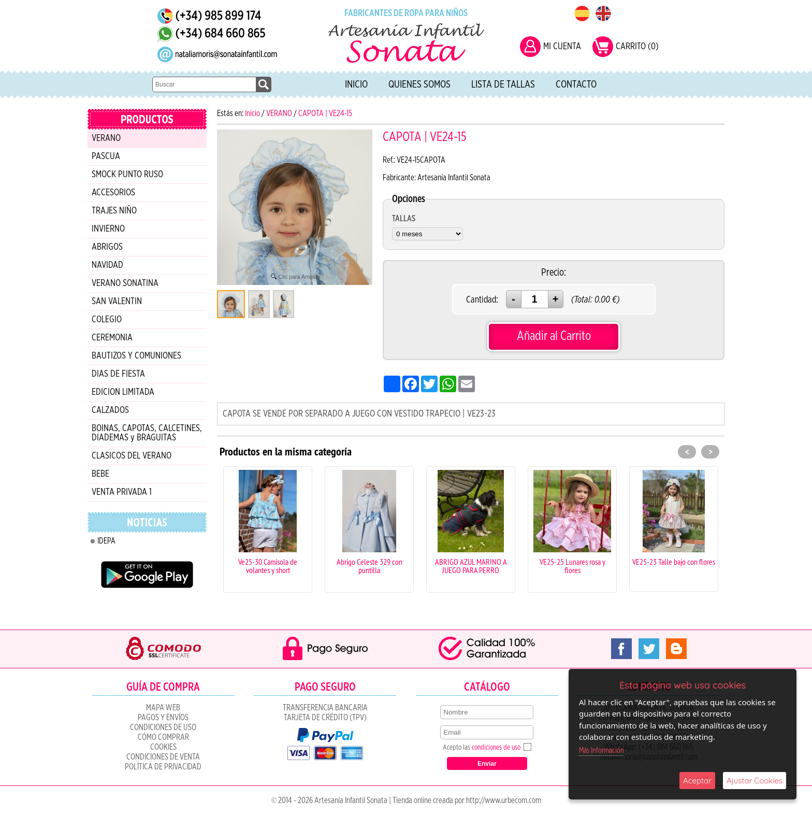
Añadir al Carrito (554, 336)
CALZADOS (110, 410)
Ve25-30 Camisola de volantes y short (267, 565)
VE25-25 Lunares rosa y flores (572, 565)
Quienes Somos (419, 84)
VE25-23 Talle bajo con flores (673, 561)
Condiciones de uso (163, 727)
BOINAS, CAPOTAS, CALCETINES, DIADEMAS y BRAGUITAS (147, 433)
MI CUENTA (562, 46)
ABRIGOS (107, 247)
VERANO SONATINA (125, 283)
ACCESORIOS (113, 192)
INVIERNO (108, 229)
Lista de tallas (503, 84)
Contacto (576, 84)
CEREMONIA (112, 337)
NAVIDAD (107, 265)
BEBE (100, 474)
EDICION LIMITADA (123, 392)
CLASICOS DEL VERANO (131, 456)
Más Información (601, 750)
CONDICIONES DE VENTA (163, 757)
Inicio (356, 84)
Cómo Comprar (163, 737)
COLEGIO (107, 319)
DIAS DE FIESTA (118, 374)
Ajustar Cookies (754, 780)
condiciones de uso (496, 747)
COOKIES (163, 747)
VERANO (106, 138)
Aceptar (697, 780)
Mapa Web (163, 708)
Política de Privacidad (163, 767)
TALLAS (403, 219)
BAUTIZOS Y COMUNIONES (136, 356)
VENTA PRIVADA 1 (122, 492)
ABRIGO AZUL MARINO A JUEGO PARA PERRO (471, 565)
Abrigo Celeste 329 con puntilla (369, 565)
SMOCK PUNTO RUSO (127, 174)
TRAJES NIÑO (114, 211)
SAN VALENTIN (117, 301)
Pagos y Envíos (163, 717)
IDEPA (106, 541)
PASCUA (106, 156)
